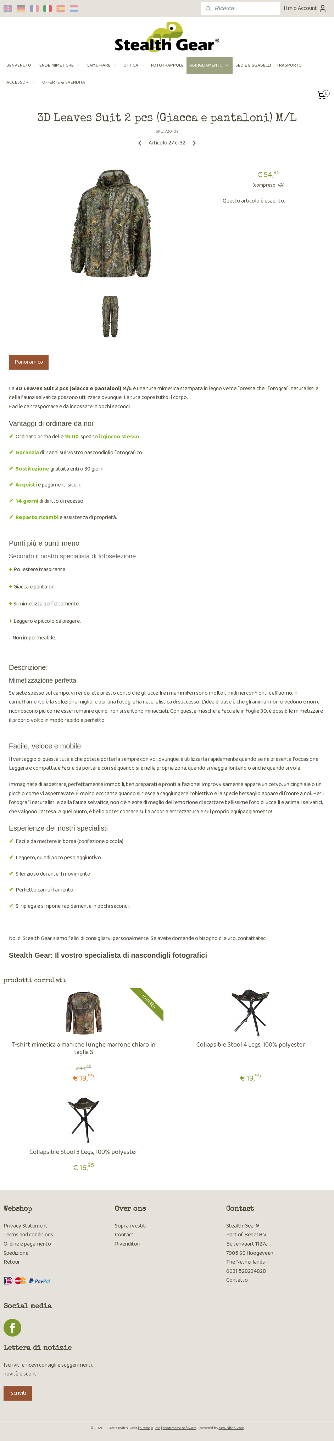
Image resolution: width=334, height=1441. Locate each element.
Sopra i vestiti (130, 1225)
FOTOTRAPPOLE (167, 65)
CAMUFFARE (102, 65)
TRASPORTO (289, 65)
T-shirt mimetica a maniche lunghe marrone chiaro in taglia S (84, 1048)
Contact (124, 1234)
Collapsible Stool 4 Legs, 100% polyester (250, 1045)
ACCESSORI (21, 82)
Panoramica (29, 362)
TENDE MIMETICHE (59, 65)
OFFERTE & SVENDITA (63, 82)
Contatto (237, 1280)
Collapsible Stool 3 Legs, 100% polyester (83, 1152)
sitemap (146, 1428)
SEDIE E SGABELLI (253, 65)
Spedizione (16, 1253)
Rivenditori (127, 1244)
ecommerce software (179, 1428)
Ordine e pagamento (27, 1244)
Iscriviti (17, 1393)
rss (157, 1428)
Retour (12, 1262)
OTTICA (134, 65)
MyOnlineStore (231, 1428)
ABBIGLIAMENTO (209, 65)
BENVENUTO (18, 65)
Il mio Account (305, 8)
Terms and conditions (28, 1234)
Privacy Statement (26, 1225)
